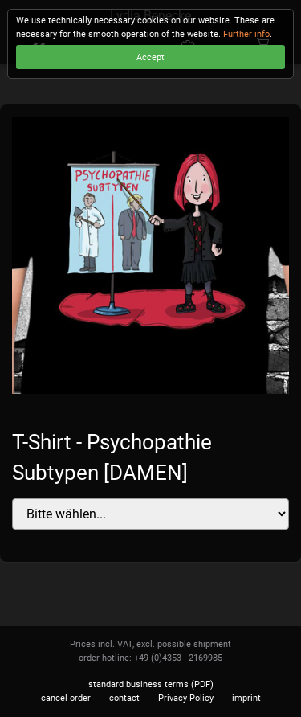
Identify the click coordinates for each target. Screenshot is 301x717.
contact (124, 698)
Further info (246, 34)
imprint (246, 698)
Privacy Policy (186, 698)
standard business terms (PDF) (151, 684)
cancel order (66, 698)
